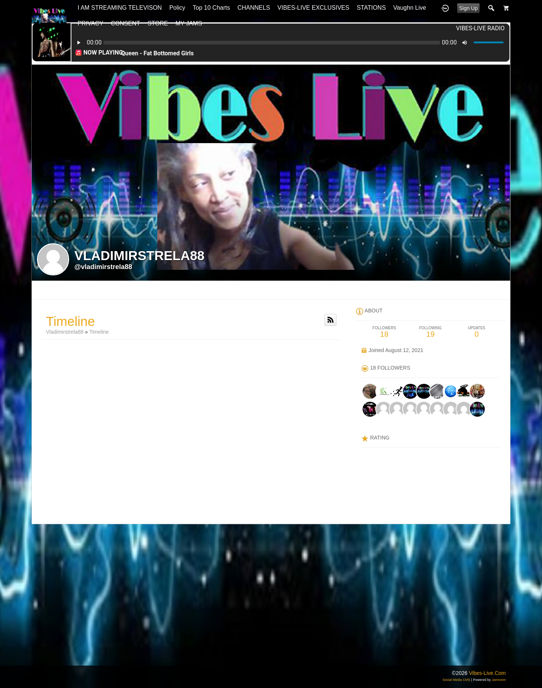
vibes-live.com (487, 673)
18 (384, 332)
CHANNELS (253, 7)
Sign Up (468, 8)
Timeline (99, 332)
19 (430, 332)
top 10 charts (211, 7)
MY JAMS (189, 23)
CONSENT (125, 23)
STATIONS (371, 7)
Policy (177, 7)
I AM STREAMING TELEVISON (119, 7)
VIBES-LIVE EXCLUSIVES (313, 7)
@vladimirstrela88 (103, 267)
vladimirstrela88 (64, 332)
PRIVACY (90, 23)
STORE (158, 23)
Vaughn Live (409, 7)
